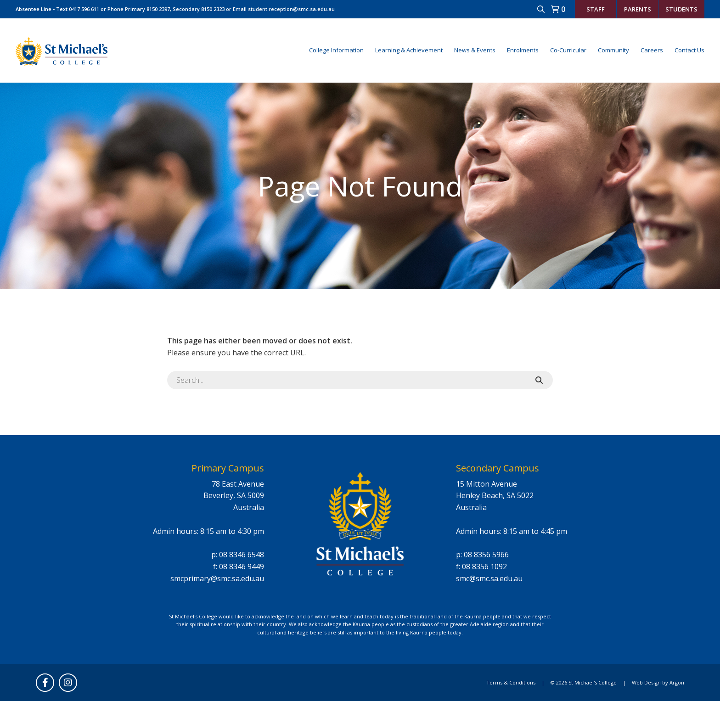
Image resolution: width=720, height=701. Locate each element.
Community (613, 50)
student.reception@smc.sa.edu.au (291, 9)
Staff (595, 9)
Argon (676, 682)
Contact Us (689, 50)
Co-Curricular (568, 50)
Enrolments (523, 50)
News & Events (474, 50)
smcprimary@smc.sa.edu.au (217, 578)
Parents (637, 9)
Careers (652, 50)
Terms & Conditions (510, 682)
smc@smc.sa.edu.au (489, 578)
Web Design (646, 682)
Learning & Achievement (409, 50)
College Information (336, 50)
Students (681, 9)
